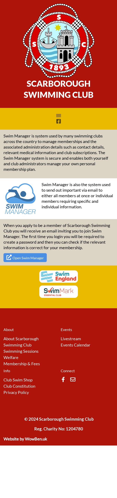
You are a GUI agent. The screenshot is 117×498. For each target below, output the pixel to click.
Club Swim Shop (18, 379)
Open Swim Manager (25, 257)
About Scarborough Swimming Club (21, 341)
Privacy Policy (16, 392)
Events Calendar (75, 344)
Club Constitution (19, 386)
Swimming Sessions (20, 351)
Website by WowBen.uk (25, 438)
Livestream (71, 338)
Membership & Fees (21, 363)
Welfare (10, 357)
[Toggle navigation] (58, 116)
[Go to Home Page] (59, 40)
